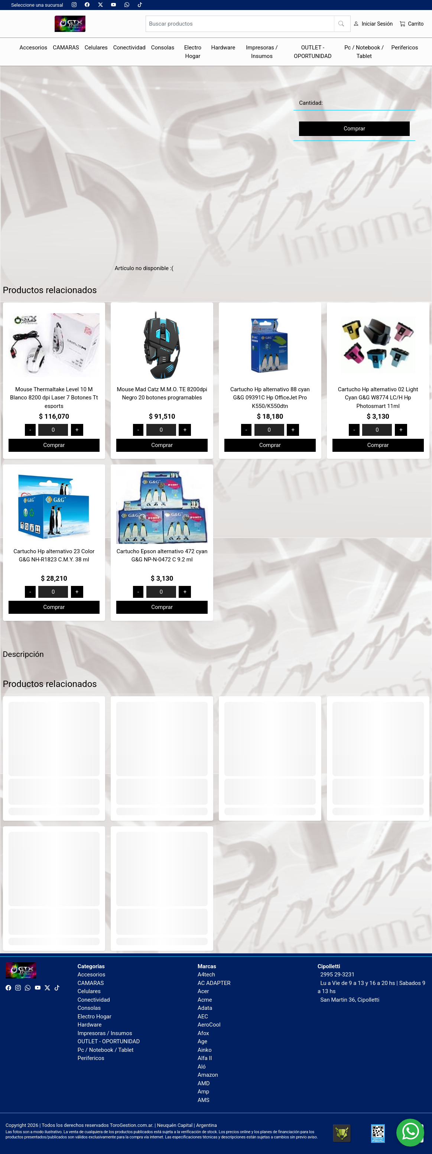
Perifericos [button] (405, 47)
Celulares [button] (96, 47)
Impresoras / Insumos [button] (261, 51)
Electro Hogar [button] (192, 51)
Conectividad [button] (129, 47)
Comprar (354, 128)
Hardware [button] (223, 47)
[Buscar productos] (248, 24)
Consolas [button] (162, 47)
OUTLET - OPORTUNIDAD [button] (313, 51)
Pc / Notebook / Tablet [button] (364, 51)
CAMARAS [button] (66, 47)
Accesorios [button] (34, 47)
